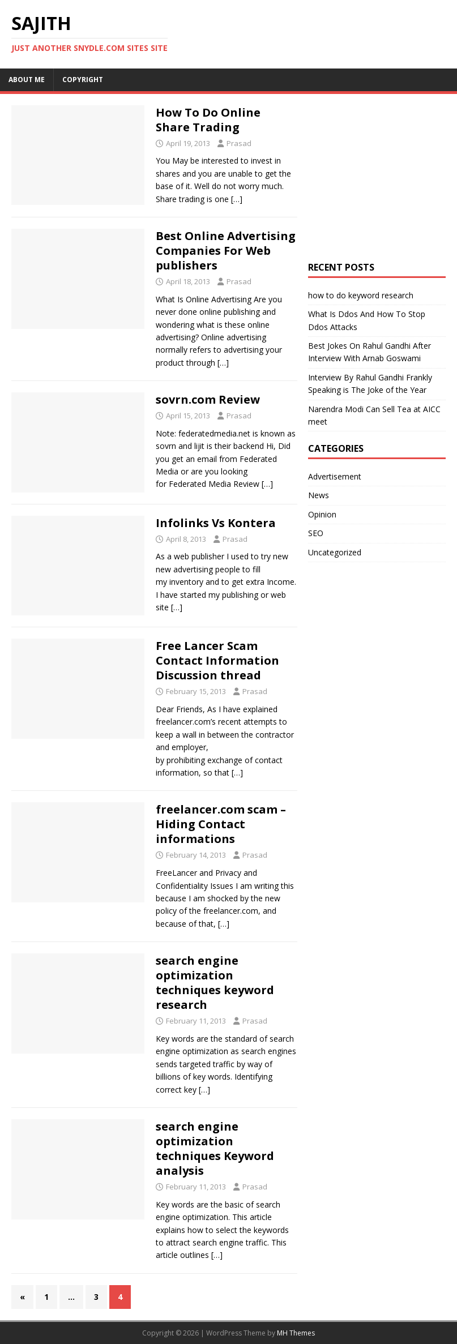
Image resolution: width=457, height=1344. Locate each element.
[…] (236, 199)
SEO (315, 533)
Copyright (82, 79)
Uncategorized (334, 552)
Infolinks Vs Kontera (216, 522)
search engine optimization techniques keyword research (215, 982)
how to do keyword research (360, 295)
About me (26, 79)
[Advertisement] (382, 176)
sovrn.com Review (208, 399)
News (318, 495)
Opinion (322, 514)
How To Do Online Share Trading (208, 120)
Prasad (239, 143)
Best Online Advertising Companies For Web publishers (226, 250)
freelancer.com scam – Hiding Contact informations (221, 824)
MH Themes (296, 1333)
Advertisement (334, 476)
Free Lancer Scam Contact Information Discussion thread (217, 660)
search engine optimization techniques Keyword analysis (215, 1148)
